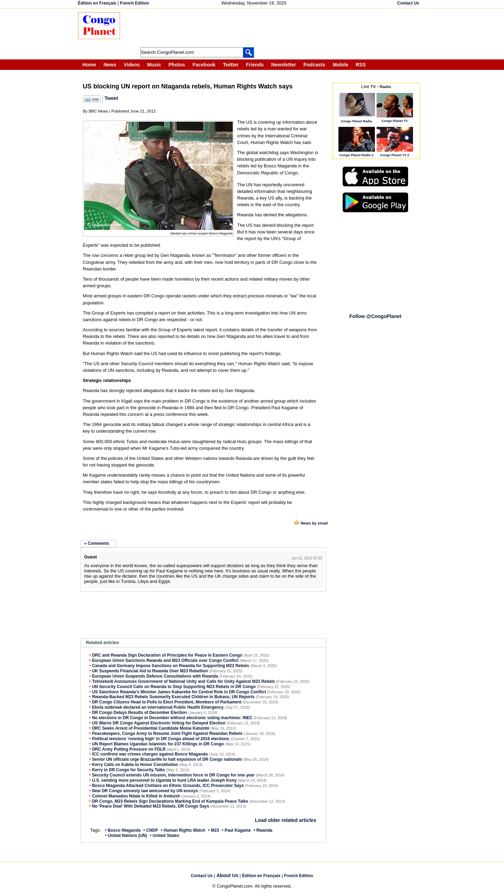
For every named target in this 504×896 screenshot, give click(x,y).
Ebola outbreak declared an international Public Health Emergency (158, 707)
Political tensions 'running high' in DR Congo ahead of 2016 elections (160, 738)
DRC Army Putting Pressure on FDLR (129, 749)
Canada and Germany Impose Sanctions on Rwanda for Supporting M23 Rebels (170, 665)
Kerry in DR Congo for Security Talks (128, 769)
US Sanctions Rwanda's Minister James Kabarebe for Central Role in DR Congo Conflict (179, 691)
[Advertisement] (254, 28)
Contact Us (408, 3)
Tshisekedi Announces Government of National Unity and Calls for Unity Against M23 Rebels (183, 681)
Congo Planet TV (395, 121)
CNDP (152, 830)
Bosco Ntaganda (124, 830)
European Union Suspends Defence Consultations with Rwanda (155, 676)
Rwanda (265, 830)
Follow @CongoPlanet (375, 316)
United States (166, 835)
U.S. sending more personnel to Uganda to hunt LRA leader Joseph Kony (164, 780)
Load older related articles (285, 820)
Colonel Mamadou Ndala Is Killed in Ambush (136, 796)
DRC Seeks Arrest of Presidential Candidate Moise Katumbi (150, 728)
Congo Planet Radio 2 (356, 155)
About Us (227, 875)
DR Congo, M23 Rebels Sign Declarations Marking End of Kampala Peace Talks (170, 801)
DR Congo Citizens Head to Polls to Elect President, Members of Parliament (166, 702)
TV (373, 86)
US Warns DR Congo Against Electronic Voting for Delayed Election (158, 723)
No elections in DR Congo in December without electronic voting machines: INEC (172, 717)
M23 (215, 830)
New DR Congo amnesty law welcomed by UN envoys (145, 790)
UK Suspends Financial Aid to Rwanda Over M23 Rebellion (150, 671)
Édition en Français (97, 3)
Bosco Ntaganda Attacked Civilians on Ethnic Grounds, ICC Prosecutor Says (168, 785)
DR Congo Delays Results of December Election (139, 712)
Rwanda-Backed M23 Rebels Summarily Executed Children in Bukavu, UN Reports (173, 696)
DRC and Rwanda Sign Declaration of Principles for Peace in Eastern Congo (167, 655)
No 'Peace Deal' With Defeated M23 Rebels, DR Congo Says (150, 806)
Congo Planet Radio (356, 121)
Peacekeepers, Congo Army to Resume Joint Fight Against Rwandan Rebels (167, 733)
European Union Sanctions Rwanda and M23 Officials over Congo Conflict (165, 660)
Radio (385, 86)
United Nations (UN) (127, 835)
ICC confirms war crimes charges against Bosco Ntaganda (150, 754)
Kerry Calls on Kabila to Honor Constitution (135, 764)
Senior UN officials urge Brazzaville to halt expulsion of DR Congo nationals (167, 759)
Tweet (111, 98)
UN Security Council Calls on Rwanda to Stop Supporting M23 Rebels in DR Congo (174, 686)
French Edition (134, 3)
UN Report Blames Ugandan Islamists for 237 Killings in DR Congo (158, 744)
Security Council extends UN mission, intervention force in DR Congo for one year (173, 775)
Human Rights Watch (184, 830)
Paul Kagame (238, 830)
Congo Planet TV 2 (394, 155)
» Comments (96, 543)
